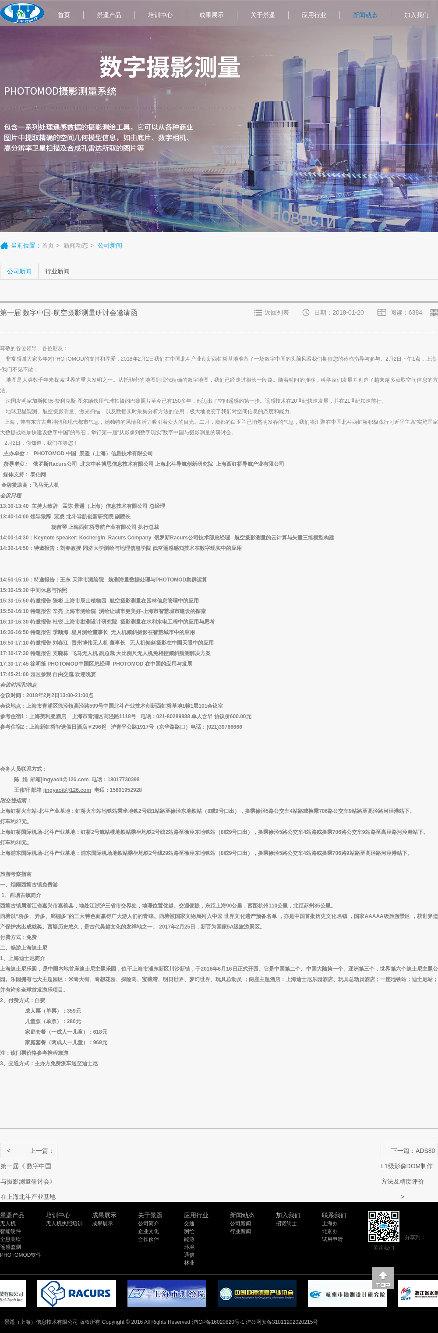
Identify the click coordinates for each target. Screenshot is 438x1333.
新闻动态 (365, 14)
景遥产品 (109, 14)
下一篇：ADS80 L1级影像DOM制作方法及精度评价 (408, 1152)
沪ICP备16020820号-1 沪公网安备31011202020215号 (255, 1322)
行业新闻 (57, 271)
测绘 (189, 1231)
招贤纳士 (286, 1223)
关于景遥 (263, 14)
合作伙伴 (148, 1239)
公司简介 (148, 1223)
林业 (189, 1263)
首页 (64, 14)
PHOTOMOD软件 (20, 1255)
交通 (189, 1223)
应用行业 (314, 14)
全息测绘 (10, 1239)
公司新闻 (19, 271)
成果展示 (211, 14)
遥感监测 (10, 1247)
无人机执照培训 (64, 1223)
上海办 (330, 1223)
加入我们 (288, 1215)
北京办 (330, 1231)
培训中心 (160, 14)
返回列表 (277, 312)
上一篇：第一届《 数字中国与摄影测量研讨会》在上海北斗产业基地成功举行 (28, 1152)
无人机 (8, 1223)
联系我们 (334, 1215)
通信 (189, 1255)
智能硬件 (10, 1231)
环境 (189, 1247)
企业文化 (148, 1231)
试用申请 (332, 1239)
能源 (189, 1239)
